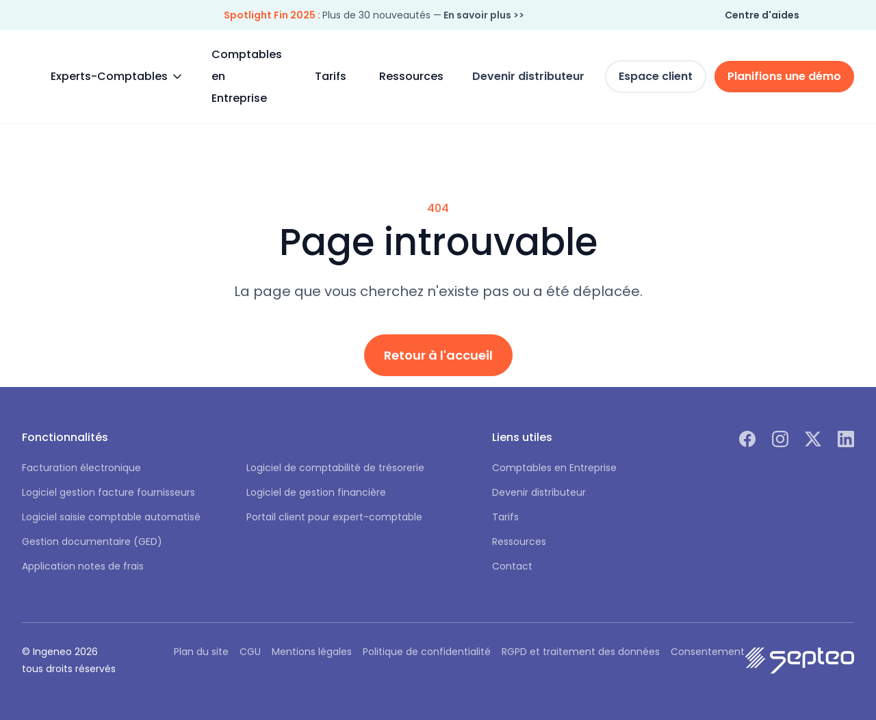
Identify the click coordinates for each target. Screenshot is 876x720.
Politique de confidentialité (427, 651)
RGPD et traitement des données (581, 651)
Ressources (411, 76)
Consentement (708, 651)
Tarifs (330, 76)
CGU (250, 651)
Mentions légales (312, 651)
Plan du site (201, 651)
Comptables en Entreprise (246, 76)
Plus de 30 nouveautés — (374, 15)
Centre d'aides (762, 15)
